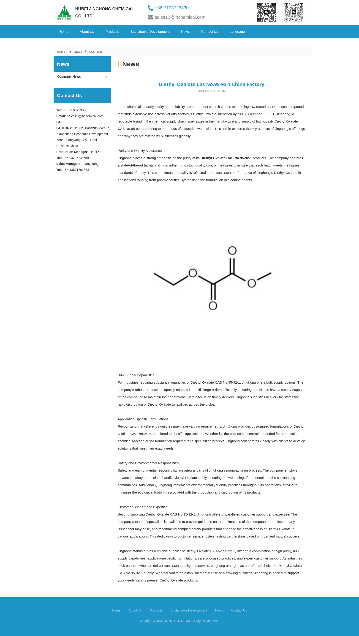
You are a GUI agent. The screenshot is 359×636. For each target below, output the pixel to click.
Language (237, 31)
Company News (69, 76)
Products (112, 31)
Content (95, 51)
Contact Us (209, 31)
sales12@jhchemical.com (180, 17)
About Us (87, 31)
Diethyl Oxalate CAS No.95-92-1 (226, 158)
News (185, 31)
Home (63, 31)
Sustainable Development (150, 31)
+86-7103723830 (172, 7)
